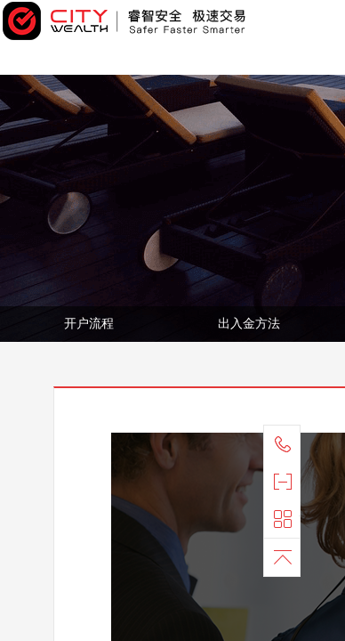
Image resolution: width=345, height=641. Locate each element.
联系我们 (286, 444)
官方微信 (286, 481)
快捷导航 (286, 519)
